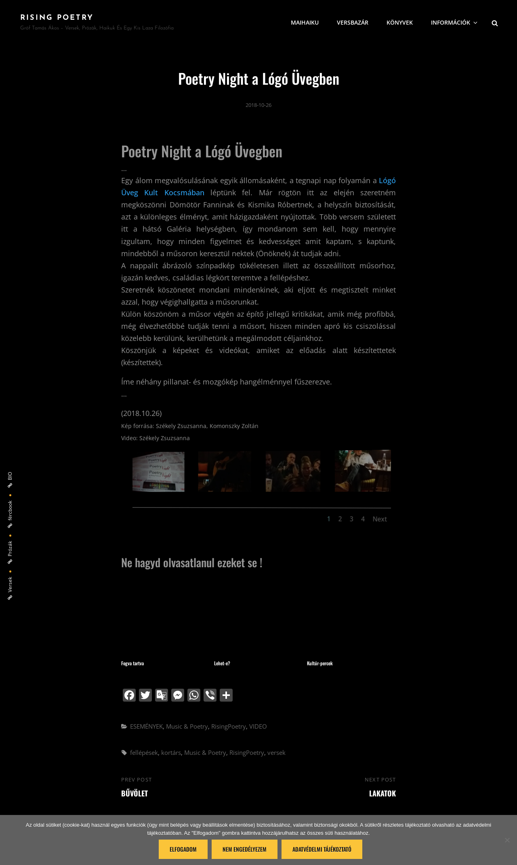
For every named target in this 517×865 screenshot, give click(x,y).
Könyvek (400, 22)
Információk (455, 22)
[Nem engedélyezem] (507, 840)
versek (276, 752)
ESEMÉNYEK (146, 726)
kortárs (171, 752)
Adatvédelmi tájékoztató (321, 849)
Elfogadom (183, 849)
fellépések (144, 752)
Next (366, 521)
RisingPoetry (228, 726)
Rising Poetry (57, 18)
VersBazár (352, 22)
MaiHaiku (305, 22)
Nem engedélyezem (245, 849)
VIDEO (258, 726)
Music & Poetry (187, 726)
